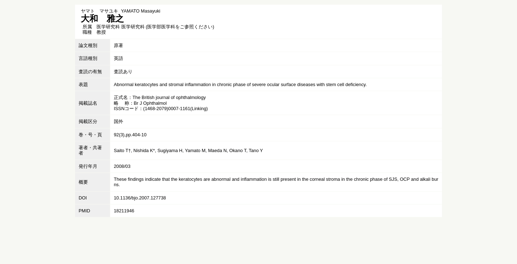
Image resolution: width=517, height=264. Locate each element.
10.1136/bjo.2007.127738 (140, 198)
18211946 (124, 210)
